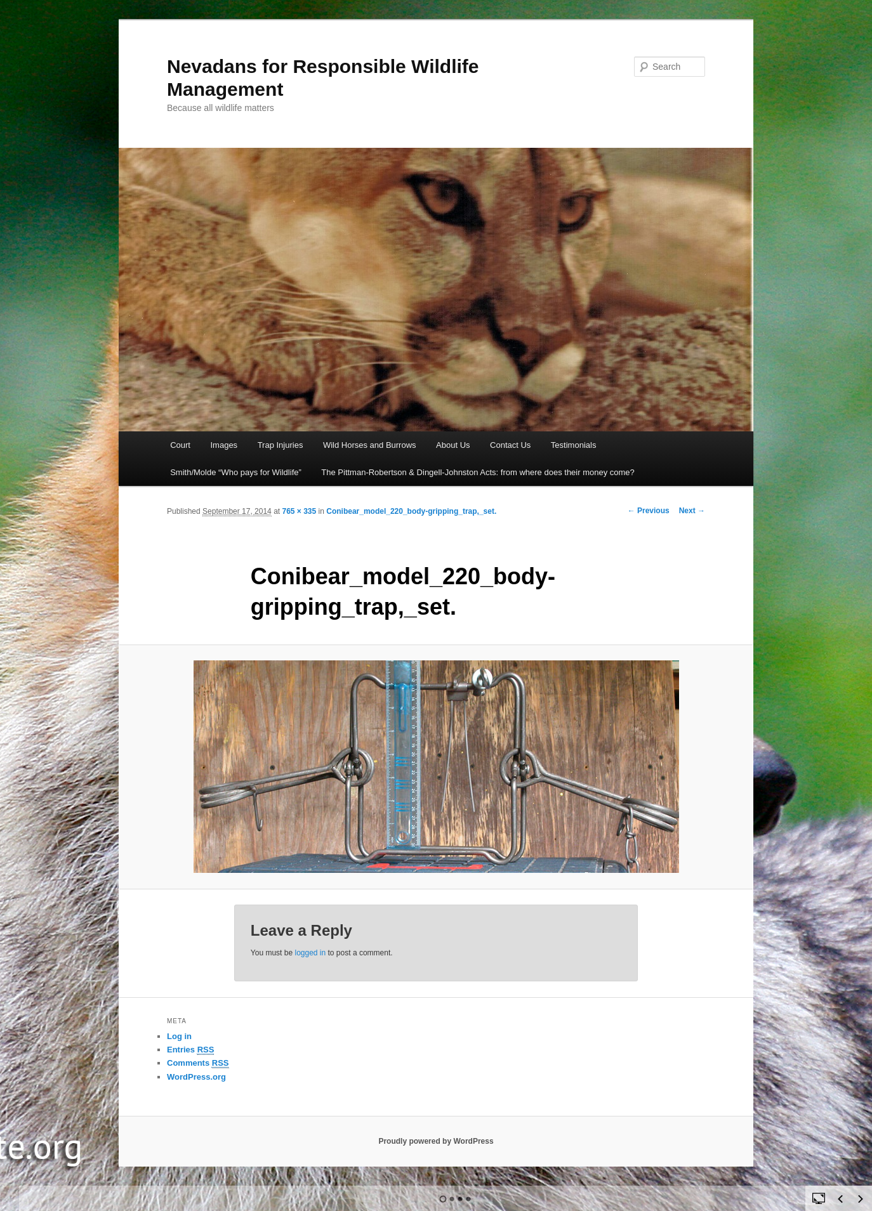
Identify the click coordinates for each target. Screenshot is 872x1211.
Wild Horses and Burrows (369, 445)
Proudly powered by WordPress (435, 1141)
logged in (310, 952)
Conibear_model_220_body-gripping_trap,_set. (411, 511)
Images (223, 445)
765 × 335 (299, 511)
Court (180, 445)
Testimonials (574, 445)
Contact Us (510, 445)
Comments (198, 1063)
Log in (179, 1036)
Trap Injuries (280, 445)
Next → (692, 510)
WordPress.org (196, 1077)
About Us (453, 445)
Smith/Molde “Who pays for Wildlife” (235, 472)
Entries (190, 1050)
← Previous (649, 510)
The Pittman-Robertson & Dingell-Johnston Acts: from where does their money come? (478, 472)
